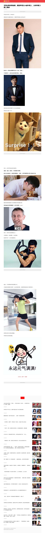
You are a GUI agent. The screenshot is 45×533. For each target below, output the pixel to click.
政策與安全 (7, 529)
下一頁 (22, 397)
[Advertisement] (22, 160)
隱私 (11, 529)
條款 (10, 529)
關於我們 (5, 529)
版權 (12, 529)
